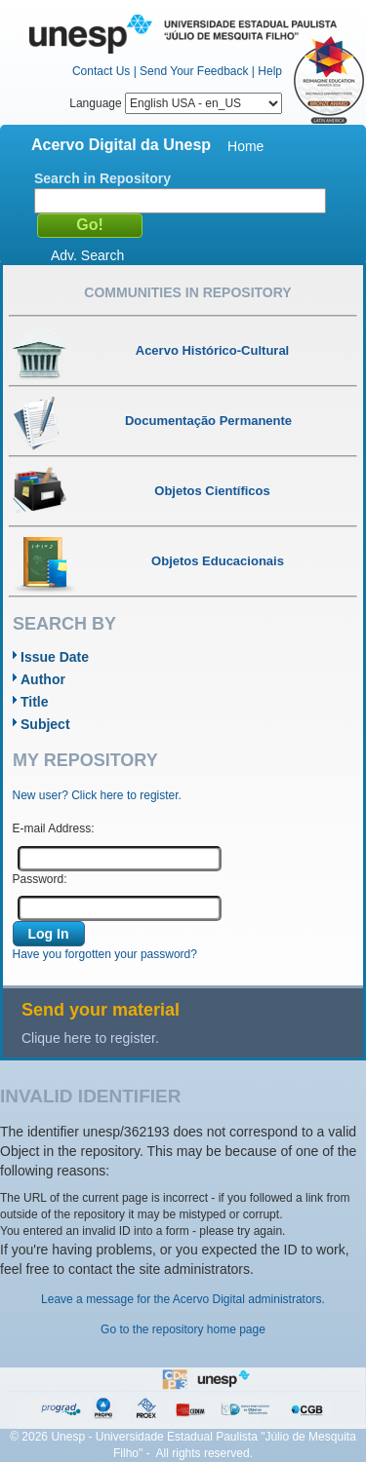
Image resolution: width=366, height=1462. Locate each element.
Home (245, 146)
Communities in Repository (187, 292)
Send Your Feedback (194, 71)
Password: (40, 879)
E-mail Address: (54, 828)
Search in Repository (102, 178)
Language (175, 103)
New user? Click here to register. (97, 795)
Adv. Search (87, 255)
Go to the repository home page (183, 1329)
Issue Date (54, 657)
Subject (45, 724)
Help (270, 71)
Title (34, 702)
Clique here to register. (90, 1038)
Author (42, 679)
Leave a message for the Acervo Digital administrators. (183, 1299)
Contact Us (101, 71)
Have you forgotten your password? (105, 954)
